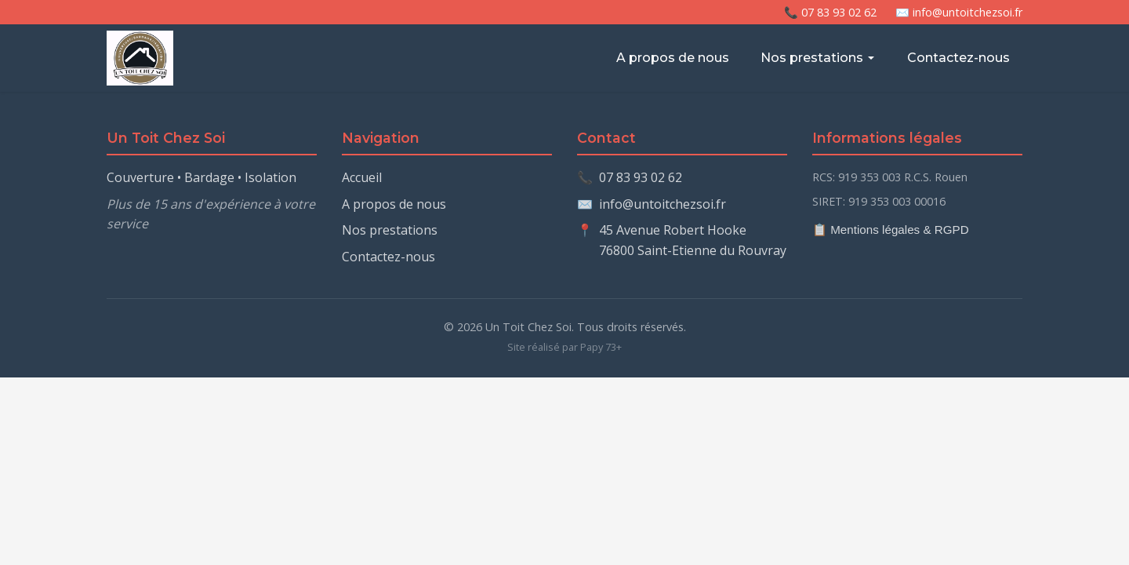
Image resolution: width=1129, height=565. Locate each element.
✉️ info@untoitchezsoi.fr (958, 12)
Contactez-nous (958, 57)
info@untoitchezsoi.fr (662, 204)
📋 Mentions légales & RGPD (890, 229)
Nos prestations (818, 57)
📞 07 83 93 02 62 (830, 12)
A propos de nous (672, 57)
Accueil (362, 177)
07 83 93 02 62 (640, 177)
